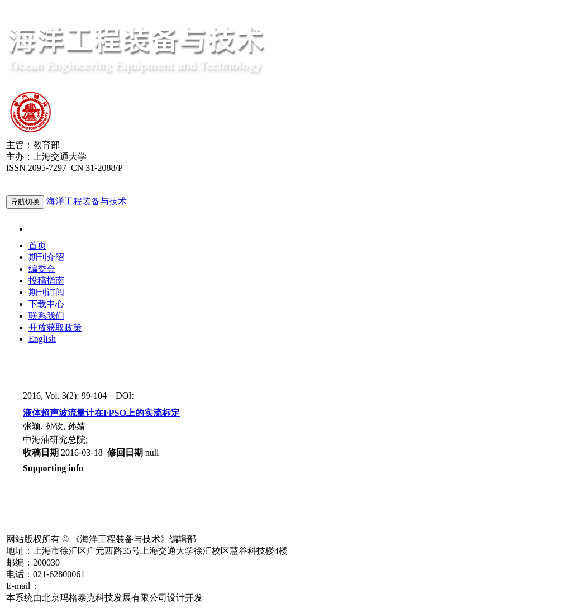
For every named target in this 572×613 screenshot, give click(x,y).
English (42, 338)
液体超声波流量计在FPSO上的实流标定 (101, 413)
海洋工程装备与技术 (86, 201)
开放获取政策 (55, 327)
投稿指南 (46, 280)
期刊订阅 (46, 292)
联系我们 (46, 315)
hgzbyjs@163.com (73, 586)
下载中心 (46, 304)
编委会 (41, 269)
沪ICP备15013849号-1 (48, 527)
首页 (37, 245)
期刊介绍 (46, 257)
